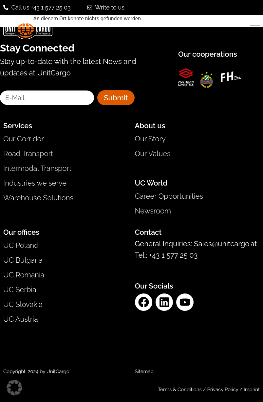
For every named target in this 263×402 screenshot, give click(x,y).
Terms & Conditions (180, 389)
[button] (14, 387)
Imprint (252, 389)
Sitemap (144, 371)
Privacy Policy (223, 389)
